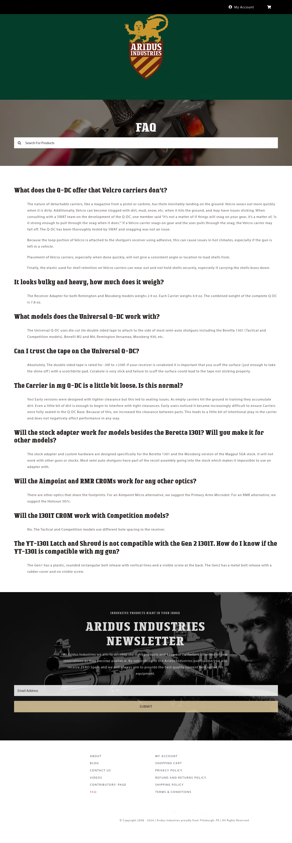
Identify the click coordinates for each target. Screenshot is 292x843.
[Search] (19, 142)
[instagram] (74, 7)
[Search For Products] (146, 142)
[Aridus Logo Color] (43, 752)
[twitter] (66, 7)
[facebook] (58, 7)
